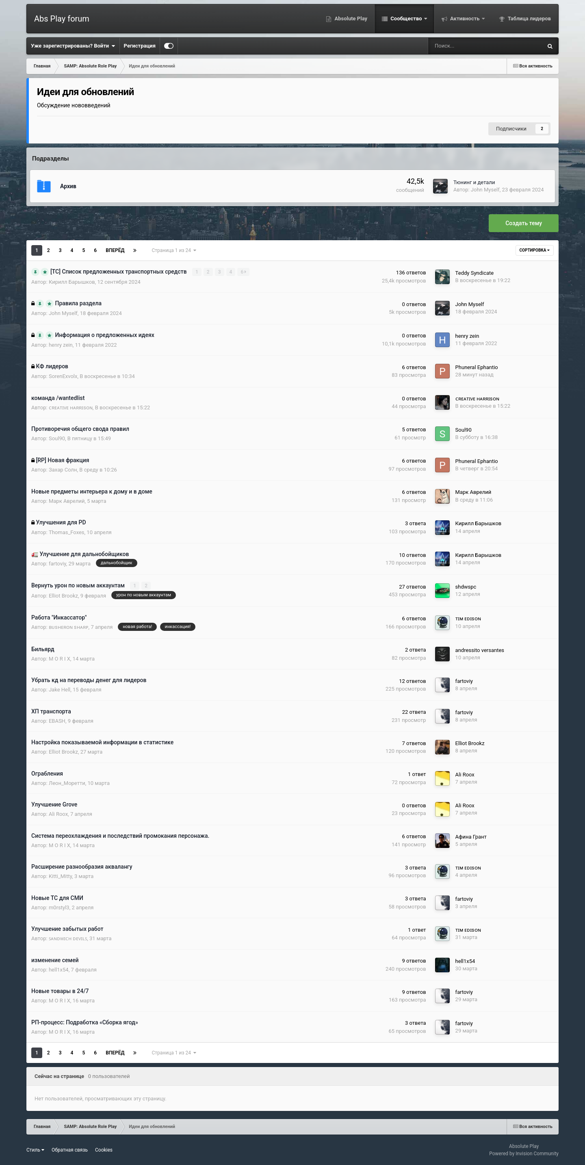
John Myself (485, 190)
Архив (68, 186)
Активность (465, 18)
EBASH (57, 720)
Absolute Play (350, 18)
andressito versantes (479, 650)
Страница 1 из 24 (174, 250)
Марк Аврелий (67, 501)
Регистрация (140, 46)
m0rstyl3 (59, 907)
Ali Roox (464, 774)
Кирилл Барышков (72, 281)
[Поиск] (459, 46)
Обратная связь (70, 1150)
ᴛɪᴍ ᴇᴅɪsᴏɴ (468, 618)
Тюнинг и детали (474, 182)
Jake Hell (59, 690)
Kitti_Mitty (60, 876)
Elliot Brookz (63, 595)
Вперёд (115, 250)
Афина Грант (471, 836)
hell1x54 (59, 969)
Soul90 (57, 438)
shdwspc (466, 587)
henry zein (61, 344)
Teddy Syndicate (474, 273)
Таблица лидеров (529, 18)
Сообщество (406, 18)
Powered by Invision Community (524, 1153)
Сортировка (535, 250)
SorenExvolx (63, 376)
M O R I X (59, 658)
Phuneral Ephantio (476, 367)
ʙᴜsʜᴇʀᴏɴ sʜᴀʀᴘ (69, 627)
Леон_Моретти (67, 783)
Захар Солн (63, 470)
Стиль (35, 1150)
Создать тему (523, 223)
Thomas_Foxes (66, 532)
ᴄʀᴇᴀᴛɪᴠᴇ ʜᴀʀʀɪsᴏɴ (71, 407)
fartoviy (57, 563)
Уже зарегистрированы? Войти (73, 46)
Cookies (104, 1150)
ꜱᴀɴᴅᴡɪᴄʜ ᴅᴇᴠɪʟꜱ (68, 938)
